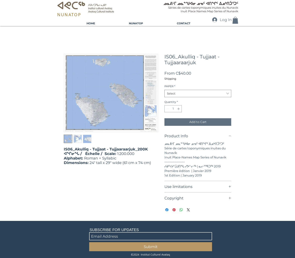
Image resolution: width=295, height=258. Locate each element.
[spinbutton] (173, 108)
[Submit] (150, 246)
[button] (235, 20)
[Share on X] (188, 210)
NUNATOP (69, 14)
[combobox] (197, 93)
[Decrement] (167, 108)
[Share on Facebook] (167, 210)
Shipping (170, 78)
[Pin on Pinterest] (174, 210)
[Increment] (178, 108)
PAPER (169, 86)
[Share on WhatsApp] (181, 210)
